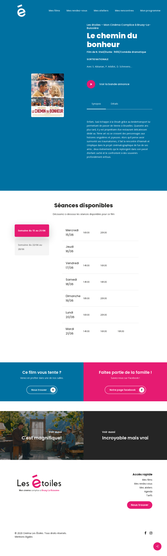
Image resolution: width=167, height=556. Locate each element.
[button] (96, 103)
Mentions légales (24, 536)
